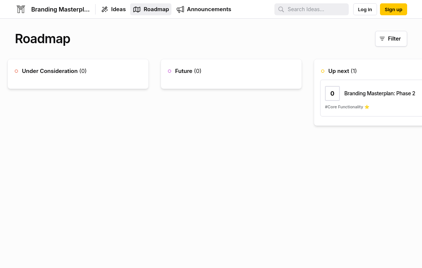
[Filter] (391, 39)
